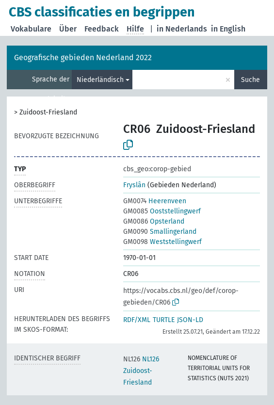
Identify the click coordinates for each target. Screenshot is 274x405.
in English (228, 28)
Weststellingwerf (162, 242)
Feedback (101, 28)
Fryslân (134, 185)
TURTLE (164, 320)
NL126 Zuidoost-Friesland (141, 371)
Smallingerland (159, 231)
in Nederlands (182, 28)
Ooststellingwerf (162, 211)
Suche (250, 80)
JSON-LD (190, 320)
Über (68, 28)
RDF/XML (136, 320)
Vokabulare (31, 28)
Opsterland (153, 221)
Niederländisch (100, 80)
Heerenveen (154, 201)
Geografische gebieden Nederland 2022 (83, 57)
